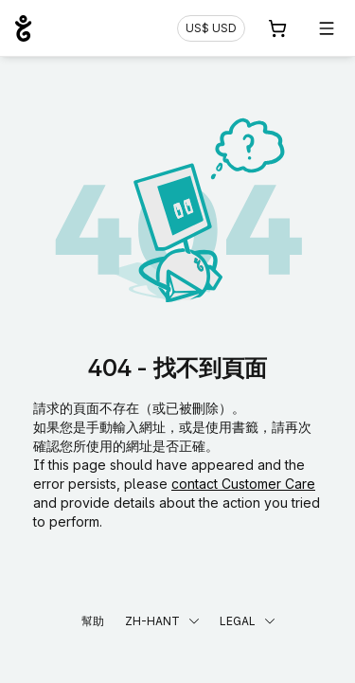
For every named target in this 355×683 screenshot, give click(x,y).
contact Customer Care (243, 484)
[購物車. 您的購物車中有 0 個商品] (277, 28)
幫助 (92, 621)
